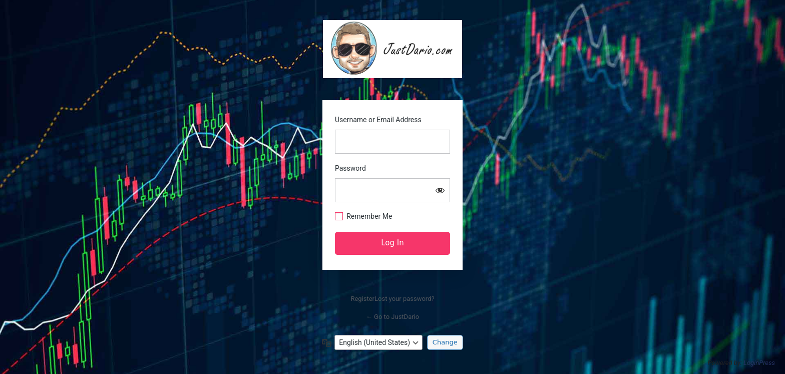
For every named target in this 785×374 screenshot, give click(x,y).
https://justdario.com (392, 49)
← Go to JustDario (392, 316)
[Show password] (440, 190)
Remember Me (369, 216)
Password (350, 168)
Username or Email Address (378, 120)
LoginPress (759, 362)
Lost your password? (404, 298)
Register (362, 298)
